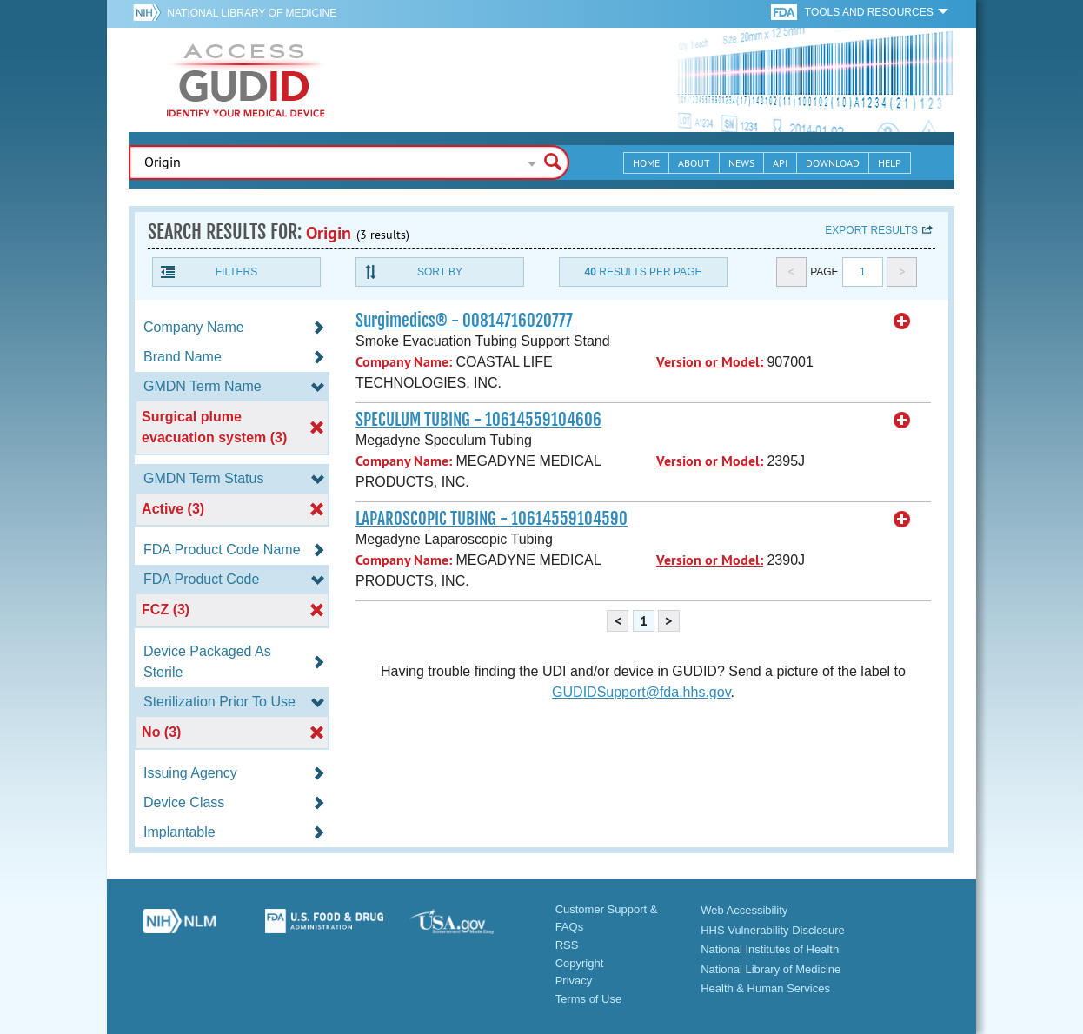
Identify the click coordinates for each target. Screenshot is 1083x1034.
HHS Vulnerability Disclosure (773, 930)
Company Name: (403, 362)
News (741, 162)
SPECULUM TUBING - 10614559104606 (478, 419)
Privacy (574, 980)
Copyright (579, 963)
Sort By (439, 272)
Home (646, 162)
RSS (567, 944)
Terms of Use (588, 998)
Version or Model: (709, 362)
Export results (871, 230)
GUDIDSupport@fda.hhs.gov (641, 692)
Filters (236, 272)
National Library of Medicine (251, 13)
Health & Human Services (765, 988)
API (780, 162)
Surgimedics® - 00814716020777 (464, 320)
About (694, 162)
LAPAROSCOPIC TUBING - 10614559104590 (491, 518)
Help (889, 162)
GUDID (246, 80)
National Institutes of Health (770, 949)
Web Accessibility (744, 910)
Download (833, 162)
